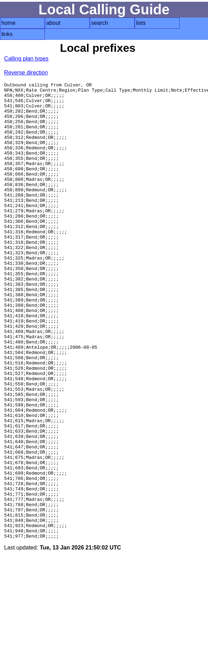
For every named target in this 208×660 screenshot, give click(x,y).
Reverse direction (26, 73)
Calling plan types (26, 59)
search (99, 23)
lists (141, 23)
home (8, 23)
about (53, 23)
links (7, 34)
